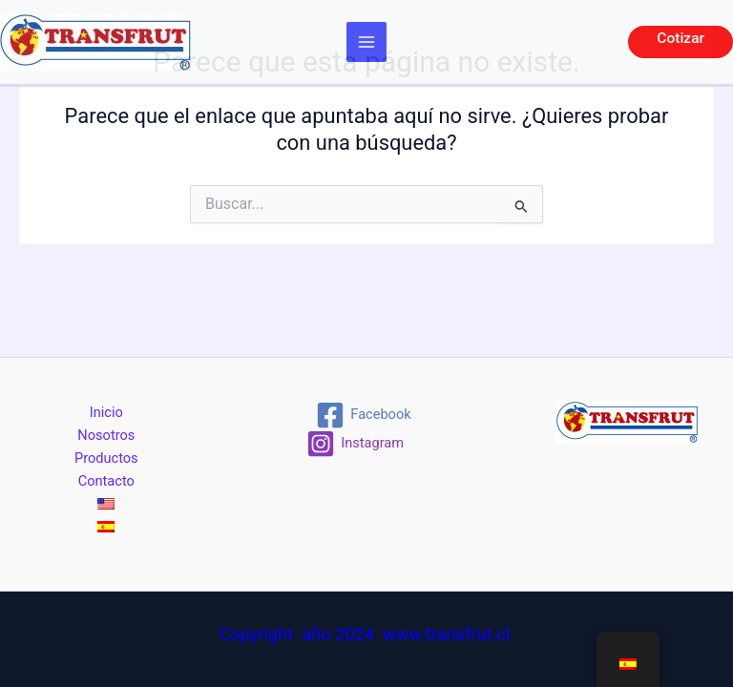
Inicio (106, 412)
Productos (106, 458)
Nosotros (106, 435)
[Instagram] (354, 443)
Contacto (106, 480)
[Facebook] (364, 415)
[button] (680, 42)
